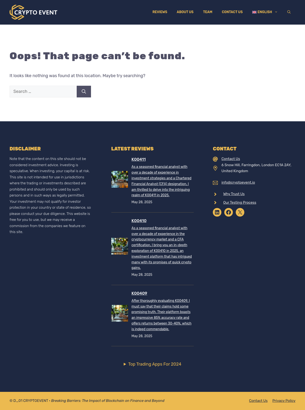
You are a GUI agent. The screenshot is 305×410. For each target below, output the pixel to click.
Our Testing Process (239, 202)
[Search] (84, 91)
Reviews (159, 12)
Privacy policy (283, 401)
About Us (185, 12)
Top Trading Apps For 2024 (154, 364)
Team (207, 12)
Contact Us (232, 12)
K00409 (139, 293)
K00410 (139, 220)
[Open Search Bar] (289, 12)
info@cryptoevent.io (238, 182)
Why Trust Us (234, 194)
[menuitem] (265, 12)
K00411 (139, 159)
